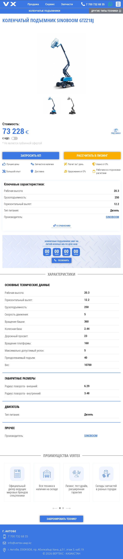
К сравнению (63, 225)
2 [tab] (64, 509)
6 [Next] (68, 508)
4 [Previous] (55, 508)
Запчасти (67, 4)
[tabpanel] (17, 482)
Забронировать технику (62, 518)
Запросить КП (30, 155)
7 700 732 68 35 (18, 536)
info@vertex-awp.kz (19, 543)
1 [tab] (60, 509)
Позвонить (63, 260)
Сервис (50, 4)
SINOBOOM (112, 216)
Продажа (33, 4)
